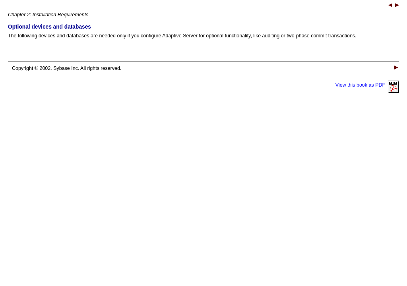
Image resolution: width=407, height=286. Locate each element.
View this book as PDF (367, 85)
